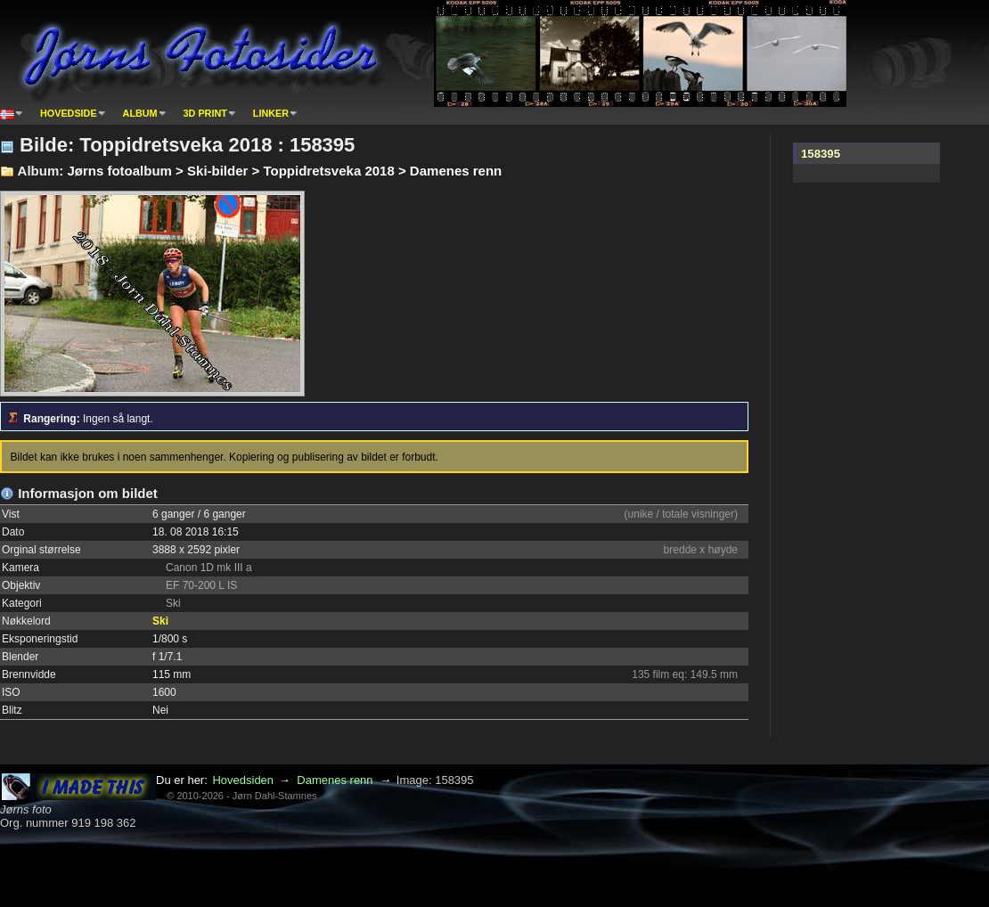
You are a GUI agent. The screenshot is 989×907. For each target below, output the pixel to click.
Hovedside (68, 113)
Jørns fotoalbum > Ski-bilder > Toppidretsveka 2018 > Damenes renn (284, 170)
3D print (205, 113)
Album (140, 113)
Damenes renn (334, 780)
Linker (271, 113)
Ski (160, 621)
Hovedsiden (243, 780)
